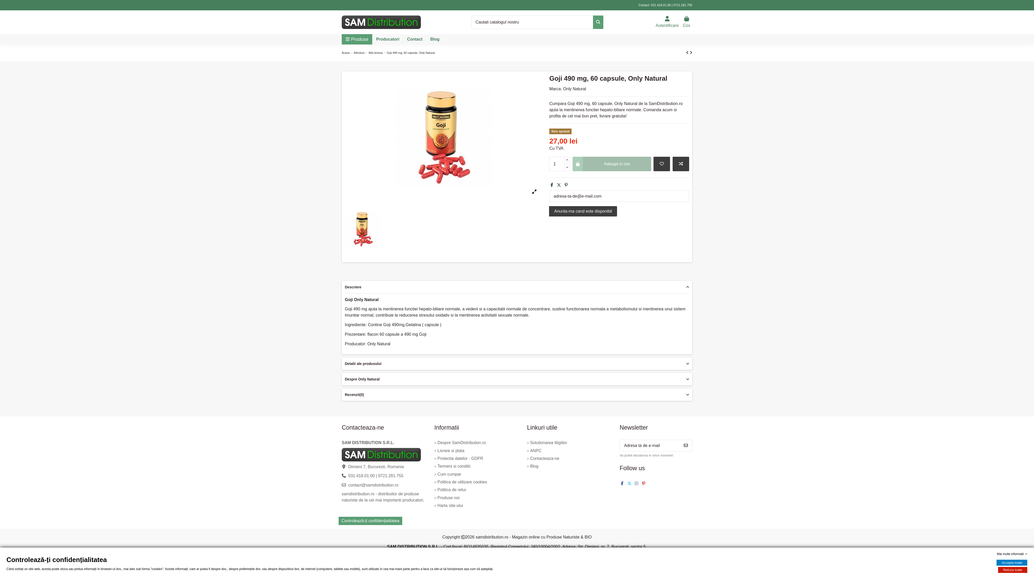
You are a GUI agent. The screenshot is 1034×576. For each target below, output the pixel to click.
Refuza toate (1012, 570)
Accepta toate (1012, 563)
